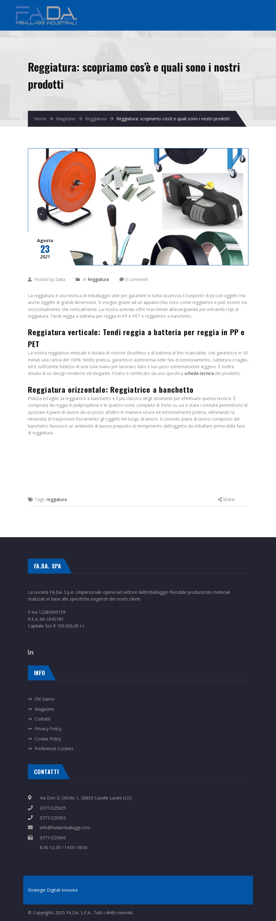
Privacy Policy (48, 729)
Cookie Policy (48, 739)
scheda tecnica (199, 373)
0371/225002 (53, 818)
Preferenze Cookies (54, 748)
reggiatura (57, 499)
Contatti (43, 719)
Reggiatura (96, 119)
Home (40, 119)
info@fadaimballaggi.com (65, 827)
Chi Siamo (45, 699)
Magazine (65, 119)
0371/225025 (53, 808)
